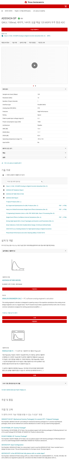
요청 (34, 375)
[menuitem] (50, 6)
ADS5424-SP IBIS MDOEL (11, 280)
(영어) (48, 36)
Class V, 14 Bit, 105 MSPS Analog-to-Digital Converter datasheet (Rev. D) (24, 36)
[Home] (34, 2)
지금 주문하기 (34, 29)
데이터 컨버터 (8, 11)
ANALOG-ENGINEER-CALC (12, 299)
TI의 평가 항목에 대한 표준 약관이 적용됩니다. (13, 390)
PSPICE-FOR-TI (7, 351)
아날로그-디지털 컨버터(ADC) (23, 11)
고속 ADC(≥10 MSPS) (39, 11)
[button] (3, 6)
